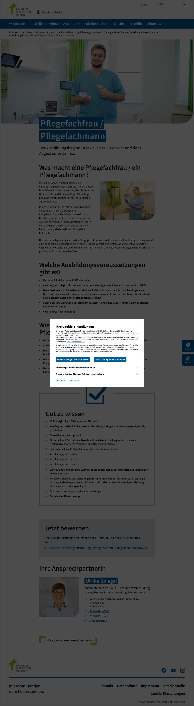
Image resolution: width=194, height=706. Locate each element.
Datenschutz (61, 380)
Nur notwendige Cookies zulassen (72, 359)
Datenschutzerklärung (75, 341)
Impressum (74, 380)
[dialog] (97, 353)
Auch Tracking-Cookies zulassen (110, 359)
